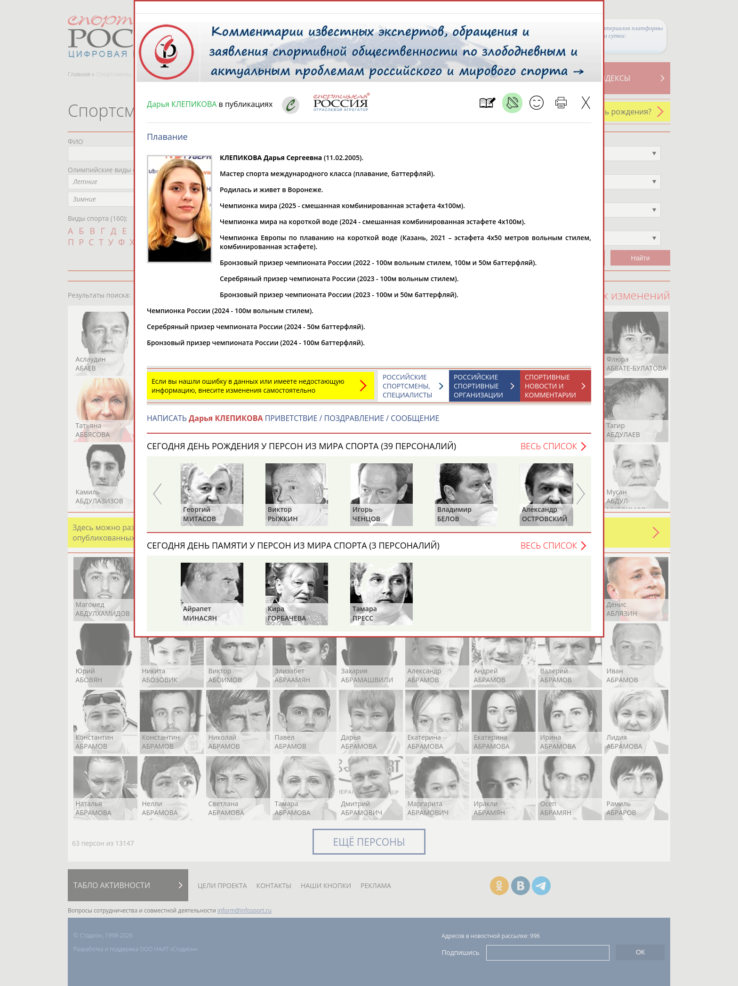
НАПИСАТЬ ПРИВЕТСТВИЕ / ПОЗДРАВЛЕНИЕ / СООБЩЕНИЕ (293, 423)
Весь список (549, 450)
